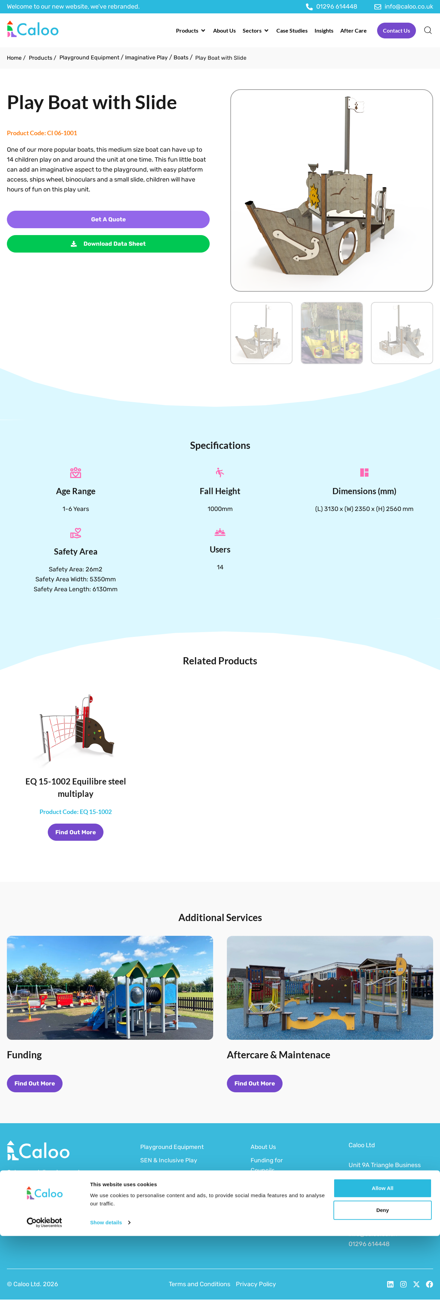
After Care (265, 1224)
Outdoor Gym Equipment (159, 1182)
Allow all (383, 1255)
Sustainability (270, 1210)
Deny (382, 1277)
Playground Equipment (89, 57)
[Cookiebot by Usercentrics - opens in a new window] (44, 1289)
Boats (181, 57)
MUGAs (150, 1214)
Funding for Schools (267, 1192)
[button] (191, 30)
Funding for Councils (267, 1168)
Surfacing (154, 1200)
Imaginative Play (146, 57)
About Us (264, 1150)
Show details (106, 1289)
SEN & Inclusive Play (169, 1163)
